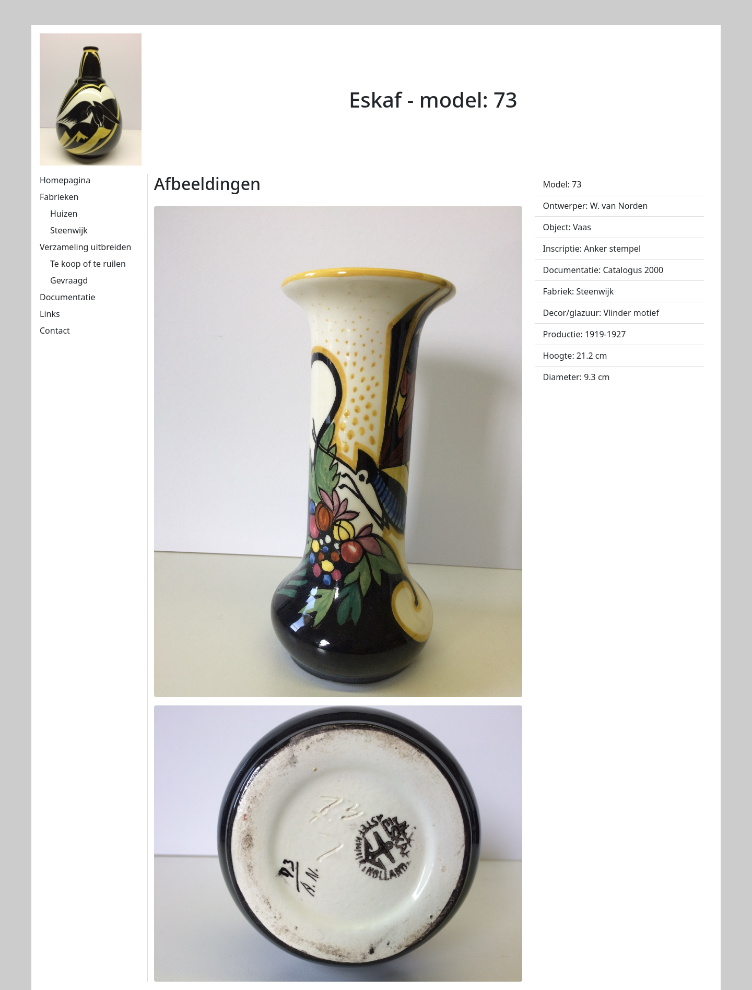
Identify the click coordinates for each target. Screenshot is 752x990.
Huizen (63, 213)
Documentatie (67, 297)
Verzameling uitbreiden (85, 247)
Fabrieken (59, 197)
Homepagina (65, 180)
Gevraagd (69, 280)
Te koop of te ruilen (88, 263)
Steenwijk (69, 230)
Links (50, 314)
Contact (55, 330)
